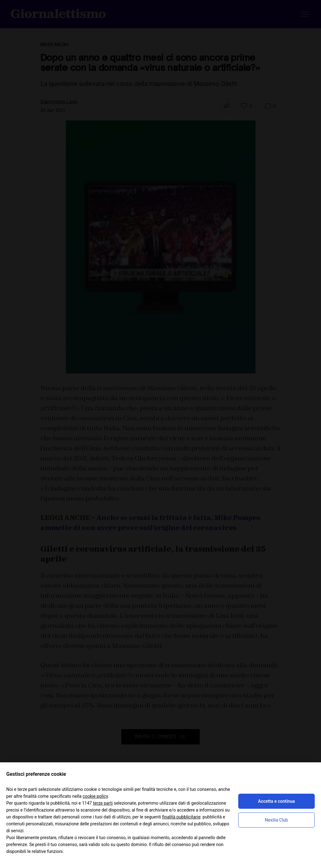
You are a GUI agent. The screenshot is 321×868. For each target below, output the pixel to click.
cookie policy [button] (95, 796)
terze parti (103, 803)
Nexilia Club (276, 820)
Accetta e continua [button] (276, 801)
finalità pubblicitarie (181, 816)
